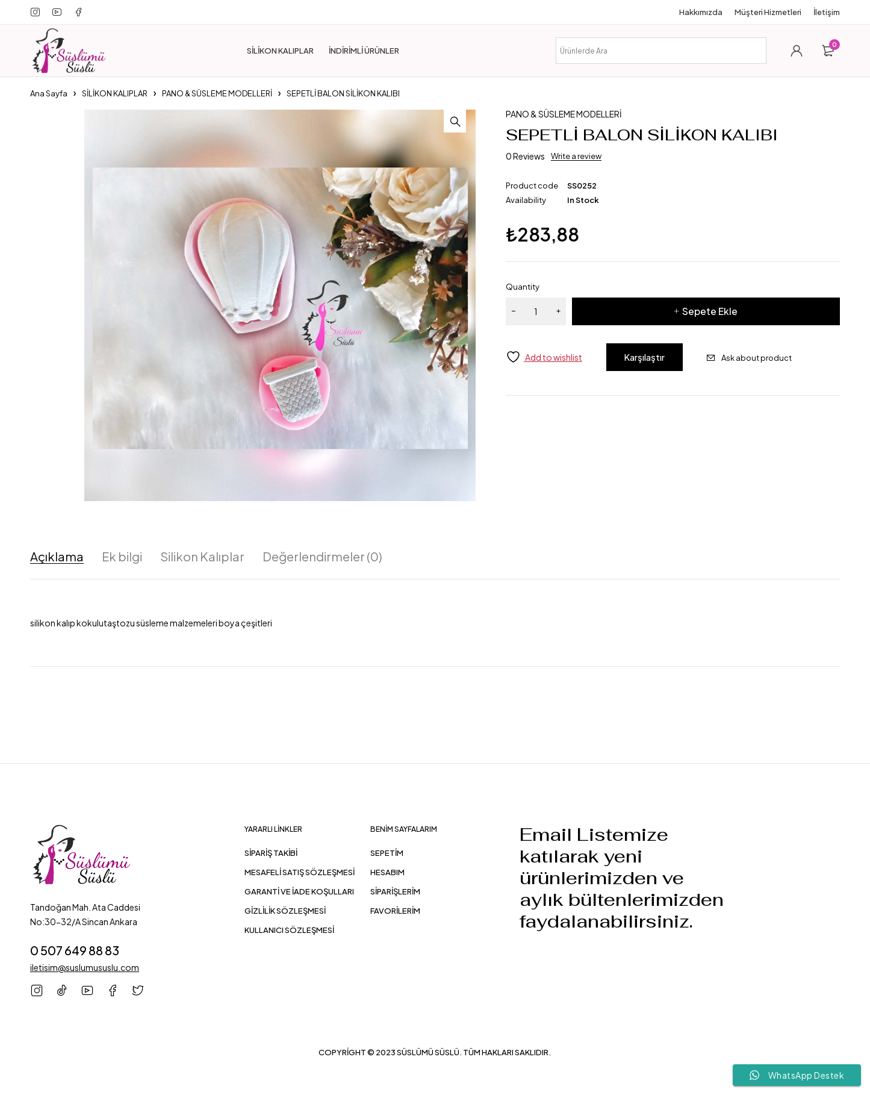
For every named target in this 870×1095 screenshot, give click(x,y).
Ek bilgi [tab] (122, 556)
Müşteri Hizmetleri (768, 12)
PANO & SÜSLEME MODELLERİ (217, 93)
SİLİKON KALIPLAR (115, 93)
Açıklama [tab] (57, 556)
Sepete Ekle (710, 311)
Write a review (576, 156)
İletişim (826, 12)
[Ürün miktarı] (536, 311)
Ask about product (773, 358)
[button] (464, 122)
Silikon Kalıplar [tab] (202, 556)
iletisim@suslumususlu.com (84, 966)
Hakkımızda (700, 12)
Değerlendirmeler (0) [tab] (322, 556)
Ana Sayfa (48, 93)
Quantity (522, 287)
